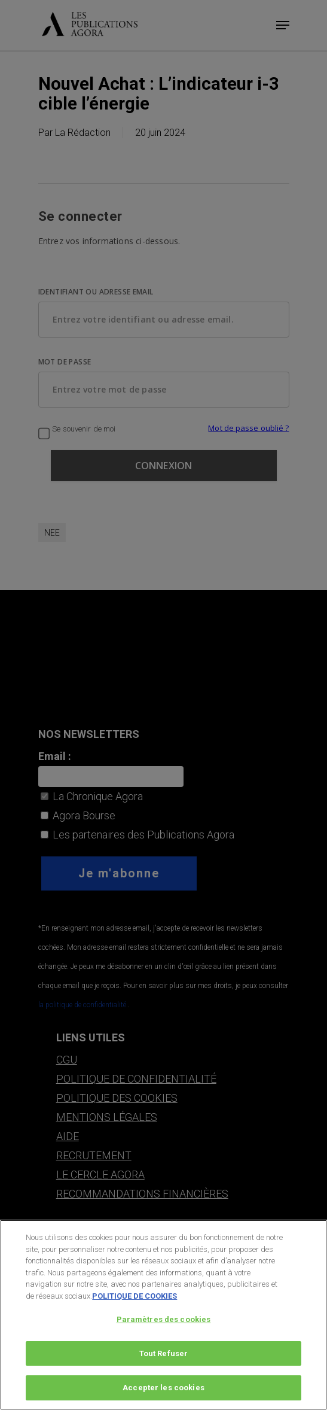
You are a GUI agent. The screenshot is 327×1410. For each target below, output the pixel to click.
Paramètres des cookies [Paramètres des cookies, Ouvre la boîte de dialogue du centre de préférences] (164, 1322)
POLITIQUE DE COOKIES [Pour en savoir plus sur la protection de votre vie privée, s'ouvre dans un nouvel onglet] (134, 1299)
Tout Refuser (163, 1357)
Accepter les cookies (163, 1391)
